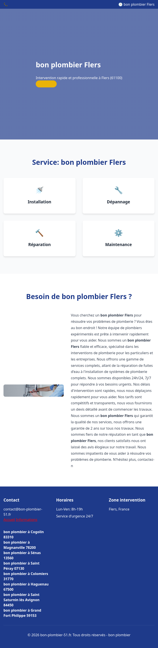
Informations (26, 519)
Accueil (9, 519)
